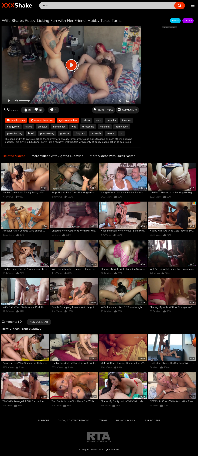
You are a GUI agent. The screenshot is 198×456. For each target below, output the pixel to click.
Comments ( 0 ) (12, 322)
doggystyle (13, 126)
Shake (17, 5)
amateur (42, 126)
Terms (103, 420)
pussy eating (47, 133)
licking (86, 120)
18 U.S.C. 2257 (152, 420)
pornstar (111, 120)
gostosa (64, 133)
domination (121, 126)
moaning (105, 126)
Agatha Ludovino (42, 120)
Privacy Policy (125, 420)
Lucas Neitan (68, 120)
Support (43, 420)
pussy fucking (14, 133)
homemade (59, 126)
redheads (96, 133)
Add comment (39, 322)
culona (110, 133)
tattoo (28, 126)
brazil (31, 133)
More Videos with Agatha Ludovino (57, 156)
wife (73, 126)
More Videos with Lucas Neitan (112, 156)
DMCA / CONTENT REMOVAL (74, 420)
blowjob (126, 120)
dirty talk (80, 133)
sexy (98, 120)
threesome (88, 126)
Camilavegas (16, 120)
